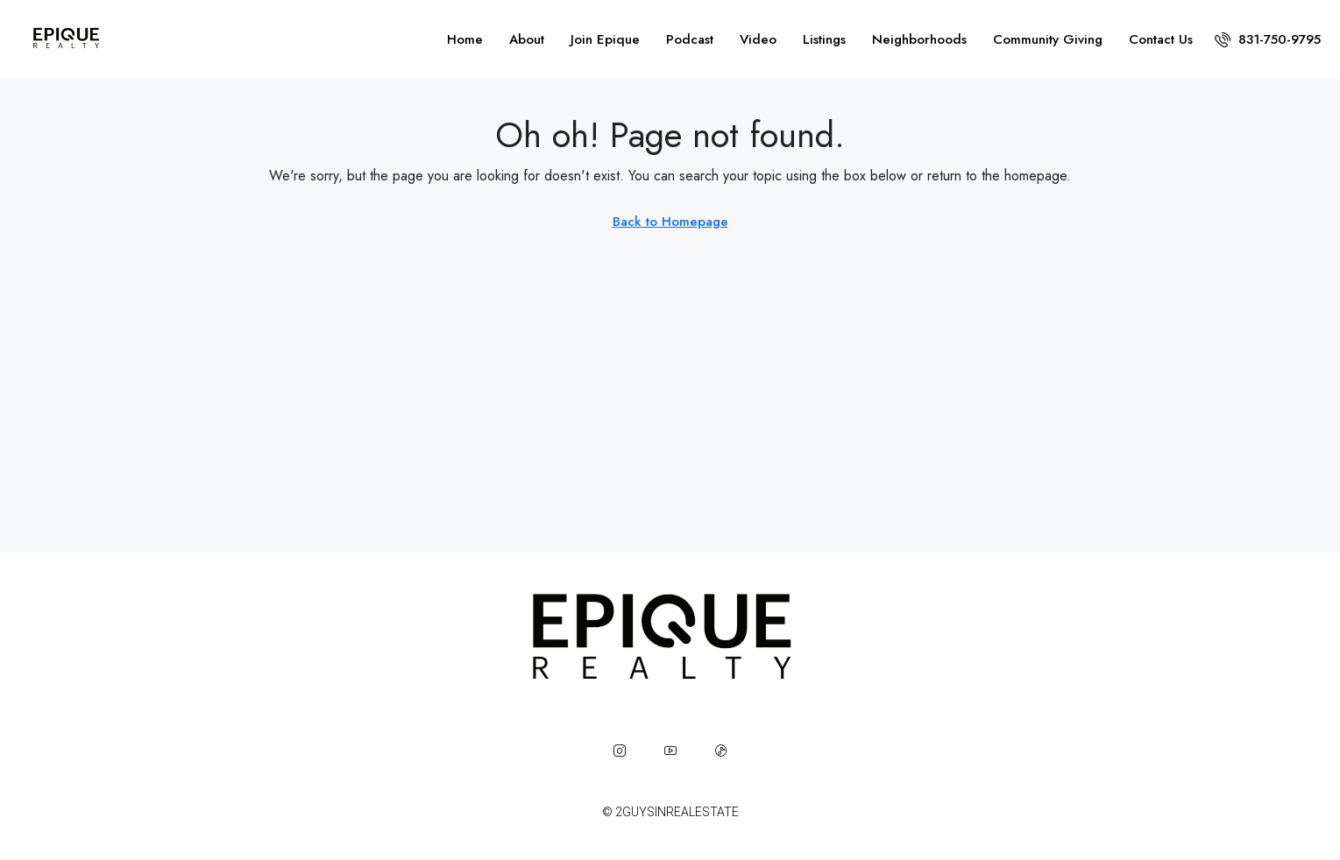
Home (465, 39)
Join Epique (605, 39)
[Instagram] (620, 750)
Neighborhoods (919, 39)
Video (758, 39)
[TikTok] (721, 750)
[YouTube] (670, 750)
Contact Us (1161, 39)
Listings (824, 39)
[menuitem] (1267, 39)
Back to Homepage (670, 221)
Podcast (689, 39)
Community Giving (1047, 39)
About (526, 39)
